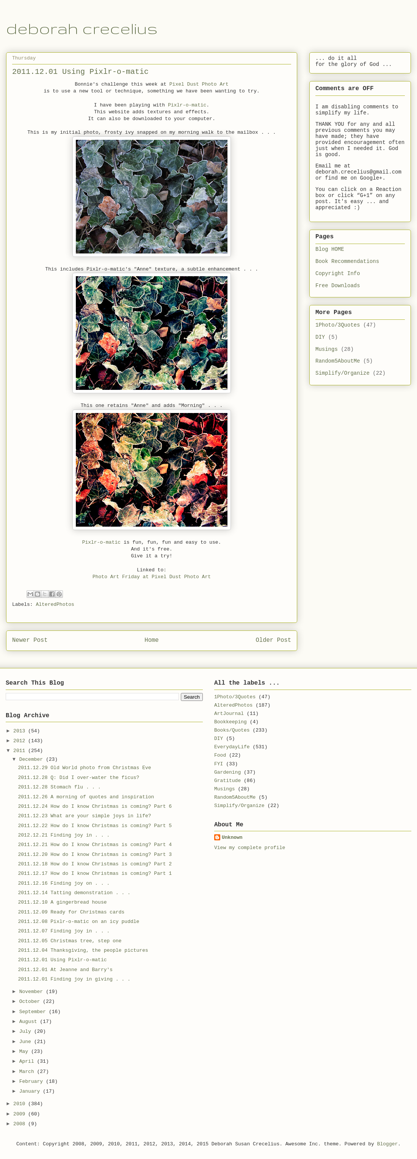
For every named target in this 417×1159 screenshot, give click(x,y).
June (26, 1042)
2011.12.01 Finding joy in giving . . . (74, 979)
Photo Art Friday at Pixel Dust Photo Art (151, 577)
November (32, 992)
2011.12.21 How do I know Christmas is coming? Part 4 (95, 845)
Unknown (232, 837)
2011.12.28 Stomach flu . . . (59, 787)
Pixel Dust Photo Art (199, 84)
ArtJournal (229, 713)
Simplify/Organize (342, 373)
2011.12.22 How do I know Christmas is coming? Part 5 (95, 826)
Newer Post (30, 640)
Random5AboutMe (337, 361)
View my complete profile (249, 848)
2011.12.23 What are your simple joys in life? (84, 816)
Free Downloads (337, 286)
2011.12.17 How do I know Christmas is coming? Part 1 (95, 873)
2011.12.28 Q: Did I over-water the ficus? (78, 777)
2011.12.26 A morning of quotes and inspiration (86, 797)
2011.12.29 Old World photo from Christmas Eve (84, 768)
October (31, 1001)
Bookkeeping (230, 722)
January (31, 1091)
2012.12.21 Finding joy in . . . (64, 835)
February (32, 1081)
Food (220, 755)
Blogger (387, 1144)
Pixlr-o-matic (187, 105)
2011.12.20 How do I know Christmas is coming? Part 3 (95, 854)
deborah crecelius (82, 28)
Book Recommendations (347, 261)
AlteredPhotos (55, 604)
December (32, 759)
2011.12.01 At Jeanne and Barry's (65, 970)
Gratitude (227, 781)
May (25, 1051)
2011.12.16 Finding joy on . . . (64, 883)
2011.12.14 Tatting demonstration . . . (74, 893)
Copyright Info (337, 274)
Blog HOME (329, 249)
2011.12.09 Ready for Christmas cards (71, 912)
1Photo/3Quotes (337, 325)
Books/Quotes (232, 730)
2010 (20, 1104)
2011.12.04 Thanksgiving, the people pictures (83, 950)
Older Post (273, 640)
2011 (20, 751)
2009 (20, 1114)
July (26, 1031)
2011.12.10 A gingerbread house (62, 902)
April (28, 1061)
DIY (320, 337)
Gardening (227, 772)
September (34, 1012)
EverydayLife (232, 747)
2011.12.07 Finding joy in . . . (64, 931)
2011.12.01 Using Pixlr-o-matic (62, 960)
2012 (20, 741)
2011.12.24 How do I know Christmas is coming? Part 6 (95, 806)
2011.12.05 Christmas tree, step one (69, 941)
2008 (20, 1124)
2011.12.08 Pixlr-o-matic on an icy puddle (78, 921)
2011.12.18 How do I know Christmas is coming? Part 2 (95, 864)
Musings (326, 349)
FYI (218, 764)
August (29, 1021)
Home (151, 640)
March (28, 1072)
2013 (20, 731)
